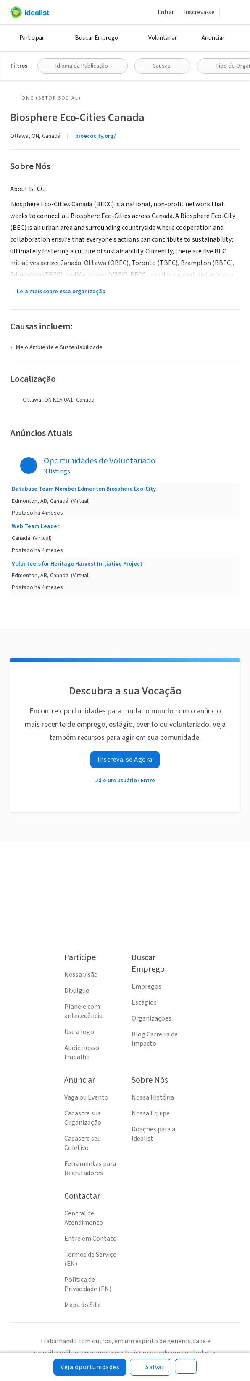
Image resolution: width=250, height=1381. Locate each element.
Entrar (166, 12)
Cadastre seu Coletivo (82, 1143)
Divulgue (76, 990)
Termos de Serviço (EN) (90, 1259)
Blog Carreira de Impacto (155, 1039)
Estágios (144, 1002)
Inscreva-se (199, 12)
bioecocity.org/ (95, 136)
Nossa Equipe (151, 1113)
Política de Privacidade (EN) (87, 1284)
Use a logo (79, 1031)
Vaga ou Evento (86, 1097)
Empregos (146, 986)
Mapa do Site (82, 1305)
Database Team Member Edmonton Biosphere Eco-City (84, 489)
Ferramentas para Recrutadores (90, 1168)
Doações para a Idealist (153, 1134)
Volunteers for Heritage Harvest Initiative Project (77, 564)
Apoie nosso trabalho (81, 1052)
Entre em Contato (90, 1238)
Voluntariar (162, 38)
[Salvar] (150, 1367)
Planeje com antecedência (83, 1011)
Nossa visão (81, 974)
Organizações (151, 1018)
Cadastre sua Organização (82, 1118)
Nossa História (153, 1097)
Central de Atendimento (83, 1218)
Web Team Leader (35, 526)
